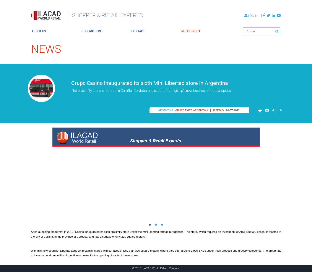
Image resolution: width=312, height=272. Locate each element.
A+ (274, 110)
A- (281, 110)
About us (39, 31)
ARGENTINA (165, 110)
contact (138, 31)
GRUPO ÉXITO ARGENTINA (191, 110)
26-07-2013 (233, 110)
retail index (190, 31)
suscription (91, 31)
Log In (251, 16)
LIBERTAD (218, 110)
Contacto (174, 268)
